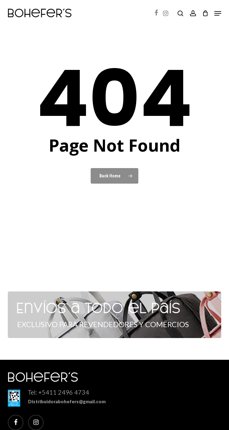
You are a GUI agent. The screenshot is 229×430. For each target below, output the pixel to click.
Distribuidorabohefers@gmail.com (67, 401)
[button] (217, 13)
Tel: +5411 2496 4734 (58, 392)
